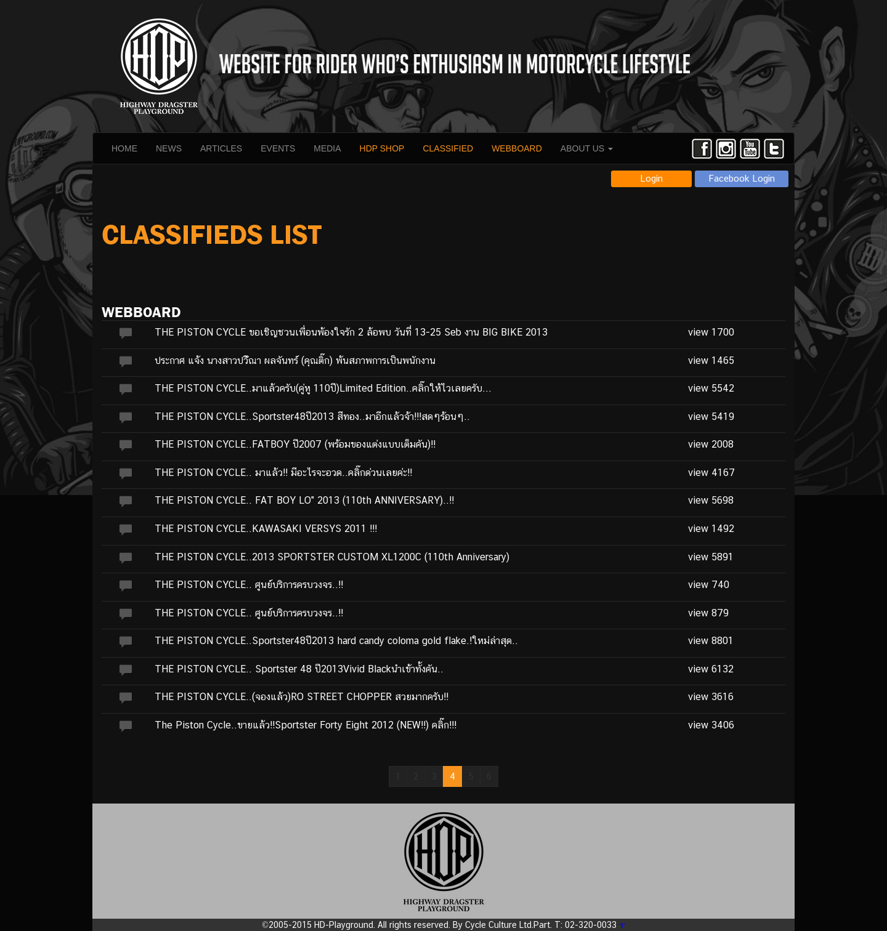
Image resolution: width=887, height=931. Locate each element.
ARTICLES (221, 148)
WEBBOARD (517, 148)
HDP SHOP (382, 148)
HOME (124, 148)
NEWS (169, 148)
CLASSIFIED (448, 148)
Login (651, 178)
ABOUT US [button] (587, 148)
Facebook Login (742, 178)
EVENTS (278, 148)
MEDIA (327, 148)
